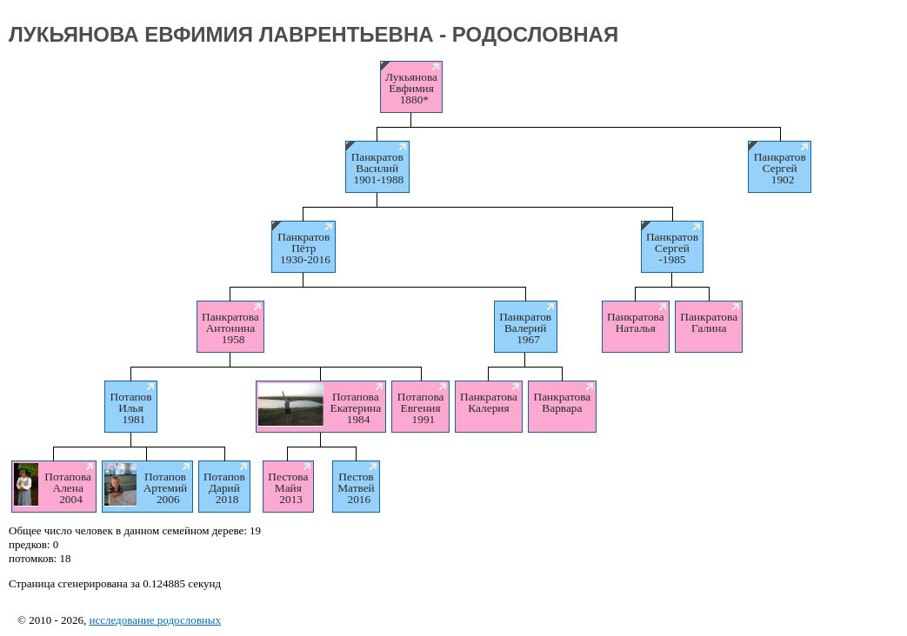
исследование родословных (155, 619)
